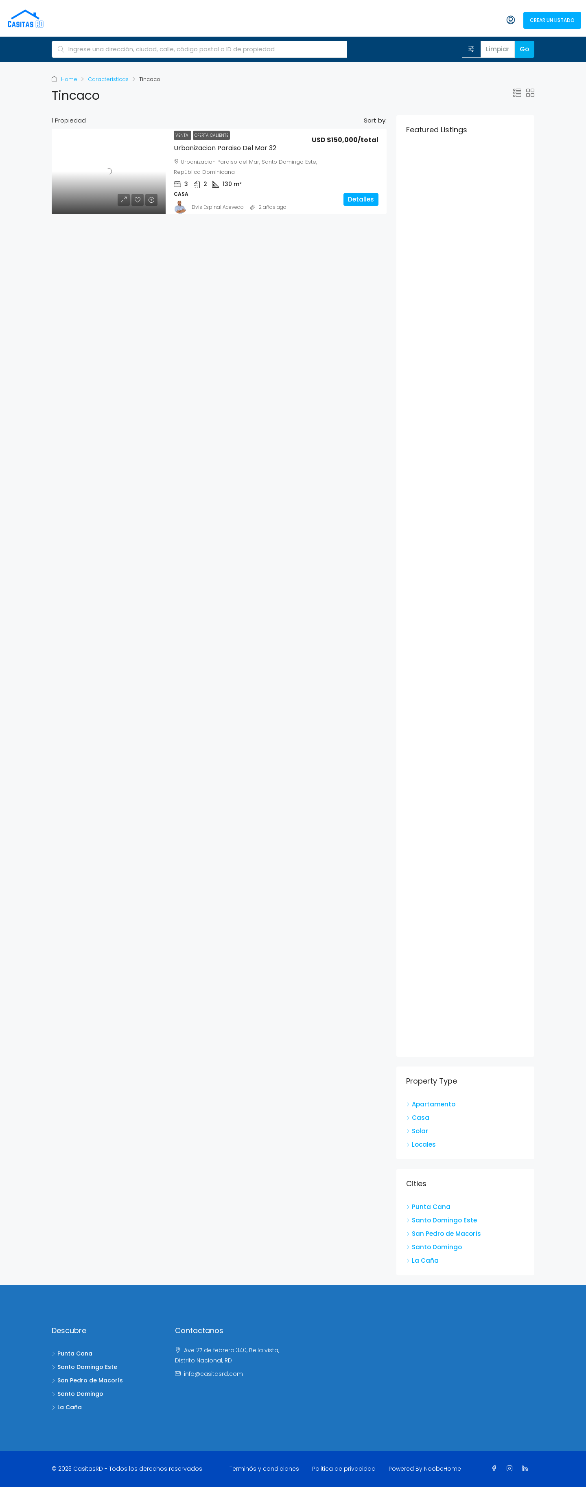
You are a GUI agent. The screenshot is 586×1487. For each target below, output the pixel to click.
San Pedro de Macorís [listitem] (443, 1233)
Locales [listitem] (421, 1144)
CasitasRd (234, 20)
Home (69, 79)
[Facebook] (495, 1469)
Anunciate (420, 20)
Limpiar (497, 49)
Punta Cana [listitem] (428, 1206)
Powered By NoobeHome (425, 1469)
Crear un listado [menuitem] (552, 20)
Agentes (303, 20)
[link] (109, 171)
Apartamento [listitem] (430, 1104)
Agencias (338, 20)
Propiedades (379, 20)
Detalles (361, 199)
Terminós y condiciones (264, 1469)
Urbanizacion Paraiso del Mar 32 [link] (225, 148)
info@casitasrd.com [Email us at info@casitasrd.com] (213, 1374)
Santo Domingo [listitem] (434, 1247)
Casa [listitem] (417, 1117)
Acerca (270, 20)
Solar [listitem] (417, 1131)
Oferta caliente (211, 135)
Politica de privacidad (344, 1469)
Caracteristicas (108, 79)
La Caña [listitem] (422, 1260)
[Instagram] (511, 1469)
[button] (517, 93)
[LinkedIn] (526, 1469)
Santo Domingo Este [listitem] (441, 1220)
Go (524, 49)
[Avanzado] (471, 49)
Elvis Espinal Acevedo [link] (218, 207)
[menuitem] (471, 20)
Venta (182, 135)
